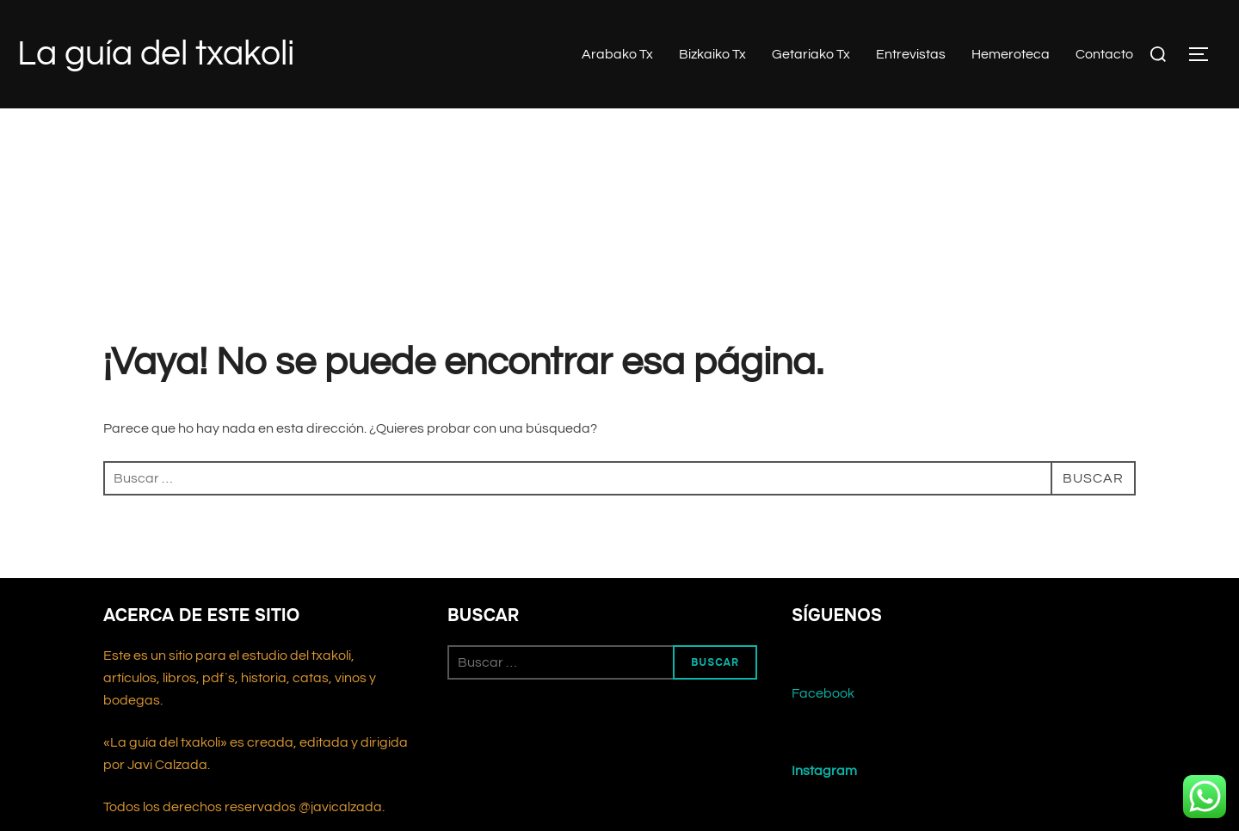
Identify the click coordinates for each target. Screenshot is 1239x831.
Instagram (824, 771)
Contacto (1104, 54)
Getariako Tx (811, 54)
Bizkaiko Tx (712, 54)
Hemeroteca (1010, 54)
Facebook (823, 693)
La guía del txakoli (155, 53)
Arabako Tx (617, 54)
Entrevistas (911, 54)
